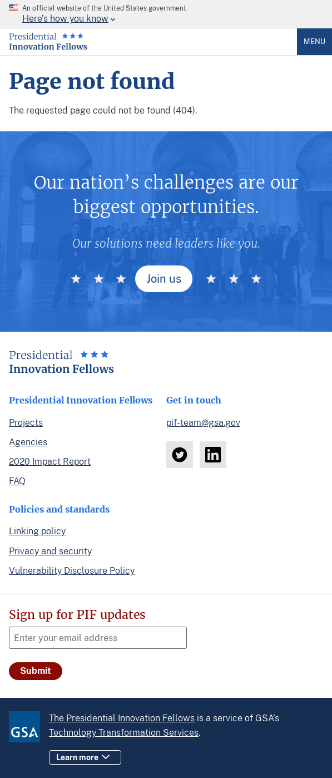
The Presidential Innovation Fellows (122, 718)
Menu (314, 41)
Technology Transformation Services (124, 732)
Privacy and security (50, 551)
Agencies (28, 442)
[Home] (48, 47)
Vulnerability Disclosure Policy (72, 570)
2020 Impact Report (50, 461)
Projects (26, 422)
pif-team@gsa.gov (203, 422)
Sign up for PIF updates (77, 614)
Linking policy (37, 531)
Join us (163, 278)
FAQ (17, 481)
